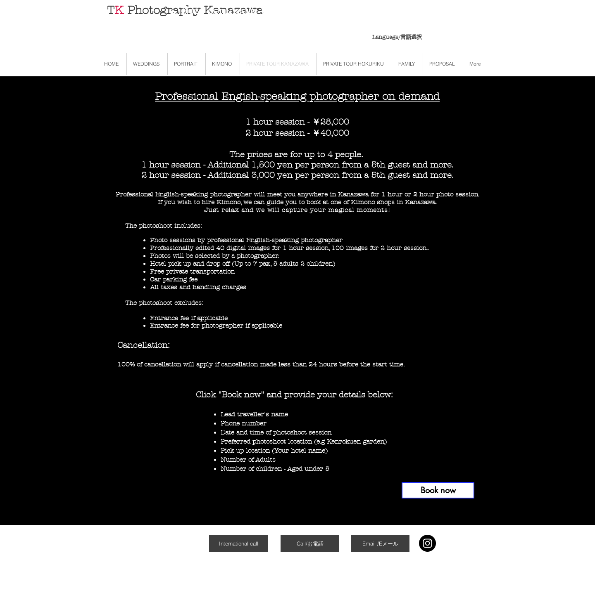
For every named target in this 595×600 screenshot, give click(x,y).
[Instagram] (427, 543)
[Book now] (438, 490)
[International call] (238, 543)
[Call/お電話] (310, 543)
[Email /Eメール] (380, 543)
